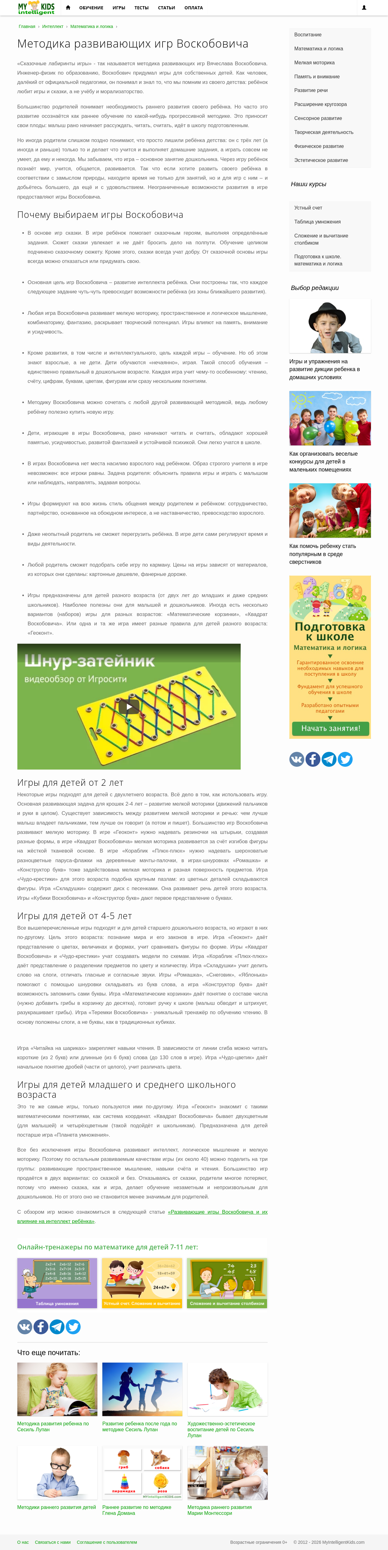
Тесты (142, 8)
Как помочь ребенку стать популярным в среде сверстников (322, 554)
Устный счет (308, 207)
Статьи (166, 8)
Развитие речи (311, 90)
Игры (119, 8)
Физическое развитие (319, 146)
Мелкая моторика (314, 62)
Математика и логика (318, 48)
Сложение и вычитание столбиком (321, 239)
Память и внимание (317, 76)
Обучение (91, 8)
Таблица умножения (317, 221)
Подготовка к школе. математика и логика (318, 260)
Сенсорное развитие (318, 118)
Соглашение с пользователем (107, 1542)
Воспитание (308, 34)
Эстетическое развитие (321, 160)
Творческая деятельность (324, 132)
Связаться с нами (53, 1542)
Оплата (194, 8)
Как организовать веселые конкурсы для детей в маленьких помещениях (323, 462)
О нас (23, 1542)
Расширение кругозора (320, 104)
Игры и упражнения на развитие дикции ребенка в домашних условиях (324, 369)
